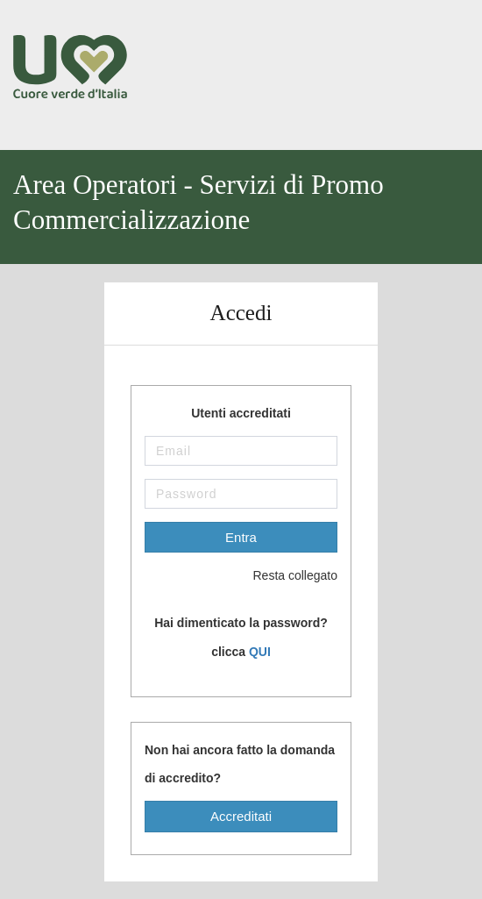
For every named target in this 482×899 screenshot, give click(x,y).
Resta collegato (281, 576)
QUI (260, 652)
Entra (241, 537)
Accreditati (241, 816)
